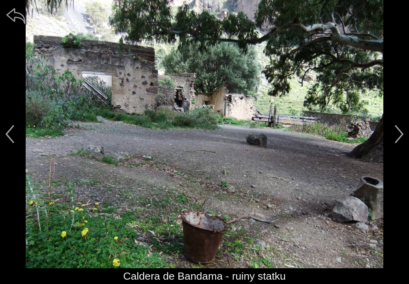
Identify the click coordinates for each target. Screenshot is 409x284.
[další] (399, 134)
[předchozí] (10, 134)
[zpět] (16, 16)
